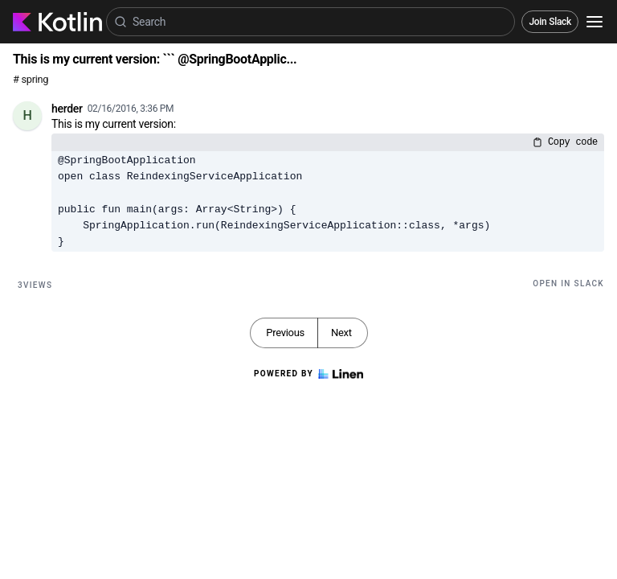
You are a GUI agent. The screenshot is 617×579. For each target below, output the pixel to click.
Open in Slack (568, 283)
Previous (285, 332)
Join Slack (550, 21)
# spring (30, 79)
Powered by (308, 374)
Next (341, 332)
